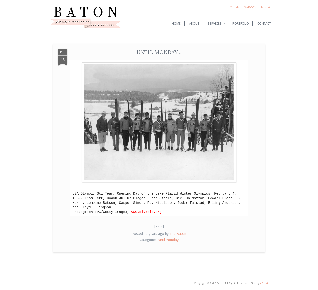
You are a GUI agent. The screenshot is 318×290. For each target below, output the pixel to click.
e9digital (265, 283)
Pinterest (265, 6)
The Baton (178, 233)
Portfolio (240, 23)
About (194, 23)
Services (214, 23)
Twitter (234, 6)
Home (176, 23)
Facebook (248, 6)
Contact (264, 23)
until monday (168, 239)
